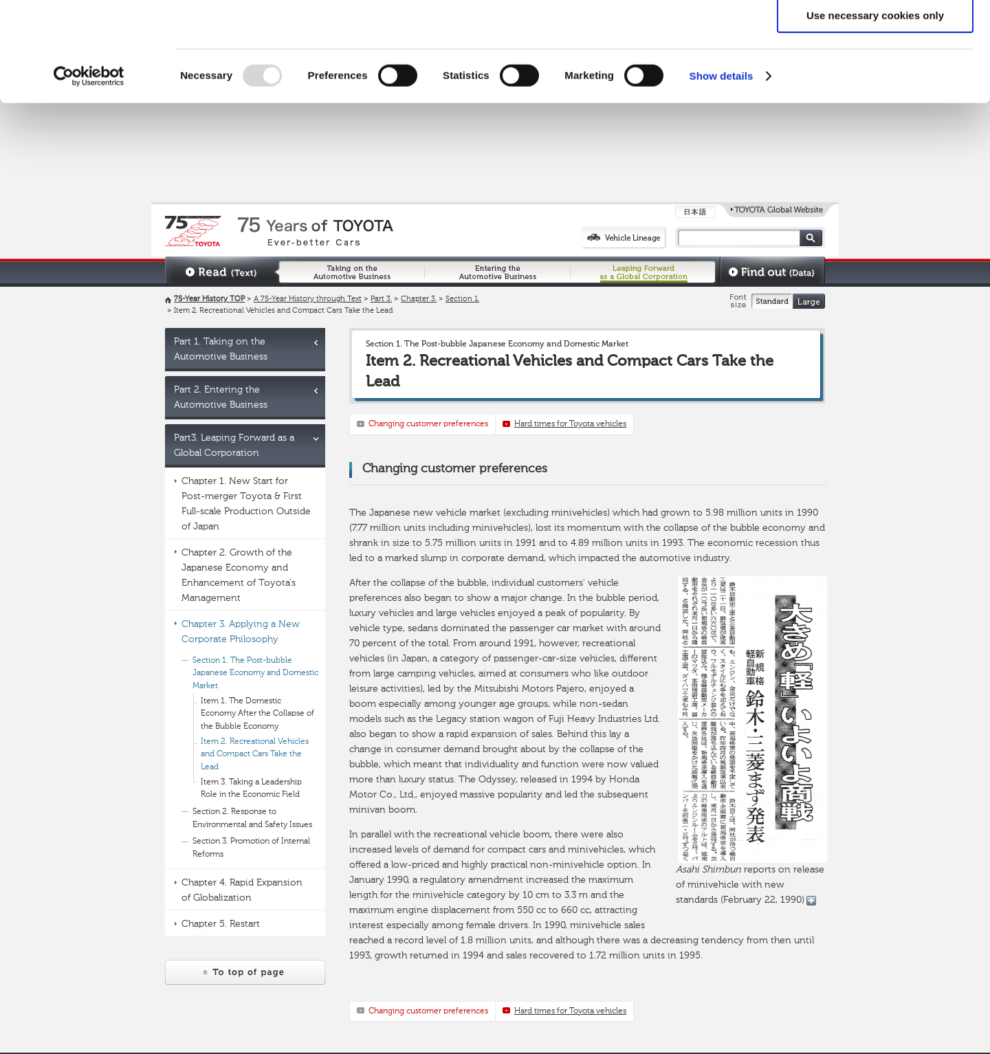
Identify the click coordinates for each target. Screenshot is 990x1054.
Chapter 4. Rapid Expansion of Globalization (242, 890)
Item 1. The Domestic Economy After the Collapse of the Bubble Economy (257, 714)
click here (677, 66)
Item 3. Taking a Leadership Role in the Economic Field (251, 789)
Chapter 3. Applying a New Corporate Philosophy (241, 631)
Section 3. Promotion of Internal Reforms (251, 848)
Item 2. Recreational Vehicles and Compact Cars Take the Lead (255, 754)
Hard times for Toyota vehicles (570, 424)
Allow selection (874, 74)
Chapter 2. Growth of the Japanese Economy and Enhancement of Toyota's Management (239, 575)
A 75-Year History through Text (308, 299)
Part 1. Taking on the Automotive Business (220, 349)
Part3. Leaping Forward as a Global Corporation (234, 445)
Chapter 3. (419, 299)
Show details (722, 175)
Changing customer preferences (428, 424)
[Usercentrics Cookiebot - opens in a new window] (89, 175)
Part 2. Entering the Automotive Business (220, 397)
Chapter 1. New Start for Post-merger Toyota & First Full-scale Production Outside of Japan (246, 503)
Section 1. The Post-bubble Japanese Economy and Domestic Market (255, 673)
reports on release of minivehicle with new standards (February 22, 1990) (751, 740)
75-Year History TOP (209, 299)
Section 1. (462, 299)
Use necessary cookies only (875, 114)
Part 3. (381, 299)
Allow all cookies (875, 34)
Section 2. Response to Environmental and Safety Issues (252, 818)
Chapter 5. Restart (221, 924)
